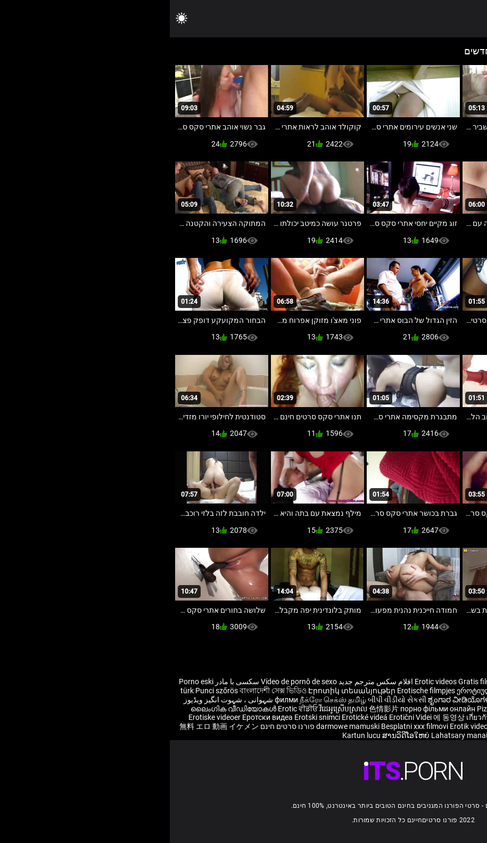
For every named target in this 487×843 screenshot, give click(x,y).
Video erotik (401, 717)
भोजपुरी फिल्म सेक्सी (359, 699)
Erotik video (300, 726)
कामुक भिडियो (357, 735)
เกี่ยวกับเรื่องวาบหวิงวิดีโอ (338, 717)
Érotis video (468, 735)
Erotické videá (195, 717)
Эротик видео (368, 708)
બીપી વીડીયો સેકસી (227, 699)
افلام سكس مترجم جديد (206, 681)
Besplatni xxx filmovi (244, 726)
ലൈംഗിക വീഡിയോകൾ (64, 708)
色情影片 (214, 708)
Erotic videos (266, 681)
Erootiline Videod (403, 726)
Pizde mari (324, 708)
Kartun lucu (192, 735)
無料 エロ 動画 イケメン (49, 726)
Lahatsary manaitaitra (299, 735)
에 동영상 (279, 717)
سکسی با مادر (67, 681)
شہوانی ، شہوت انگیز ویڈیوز (58, 699)
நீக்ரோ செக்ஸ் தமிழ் (163, 699)
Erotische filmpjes (256, 690)
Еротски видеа (98, 717)
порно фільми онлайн (268, 708)
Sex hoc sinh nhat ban (385, 681)
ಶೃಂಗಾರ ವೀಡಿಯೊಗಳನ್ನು (294, 699)
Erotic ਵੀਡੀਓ (129, 708)
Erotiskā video (417, 708)
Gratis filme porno (318, 681)
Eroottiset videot (438, 690)
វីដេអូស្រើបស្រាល (174, 708)
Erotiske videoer (45, 717)
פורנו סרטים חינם (117, 726)
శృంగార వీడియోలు (418, 699)
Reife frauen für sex (455, 681)
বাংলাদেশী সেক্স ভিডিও (103, 690)
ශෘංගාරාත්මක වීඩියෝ (413, 735)
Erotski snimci (148, 717)
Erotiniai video (464, 708)
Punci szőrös (47, 690)
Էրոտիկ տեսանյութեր (182, 690)
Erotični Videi (241, 717)
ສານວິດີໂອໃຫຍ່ (236, 735)
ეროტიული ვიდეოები (325, 690)
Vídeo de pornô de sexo (129, 681)
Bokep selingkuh (347, 726)
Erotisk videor (387, 690)
